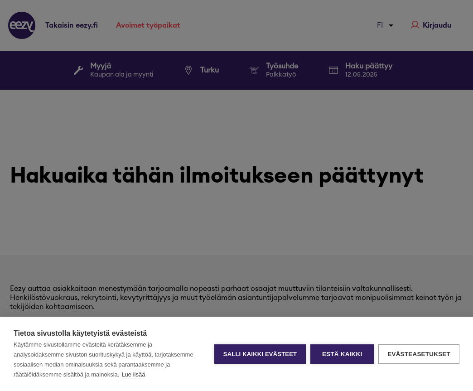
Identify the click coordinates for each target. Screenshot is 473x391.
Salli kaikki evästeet (260, 354)
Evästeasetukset (418, 354)
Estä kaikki (342, 354)
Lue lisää (133, 374)
